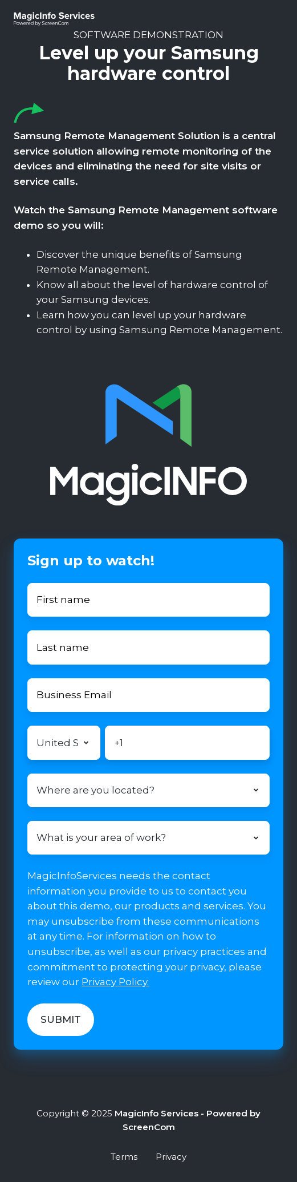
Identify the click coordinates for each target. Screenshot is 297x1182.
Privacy (171, 1156)
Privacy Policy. (115, 981)
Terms (124, 1156)
